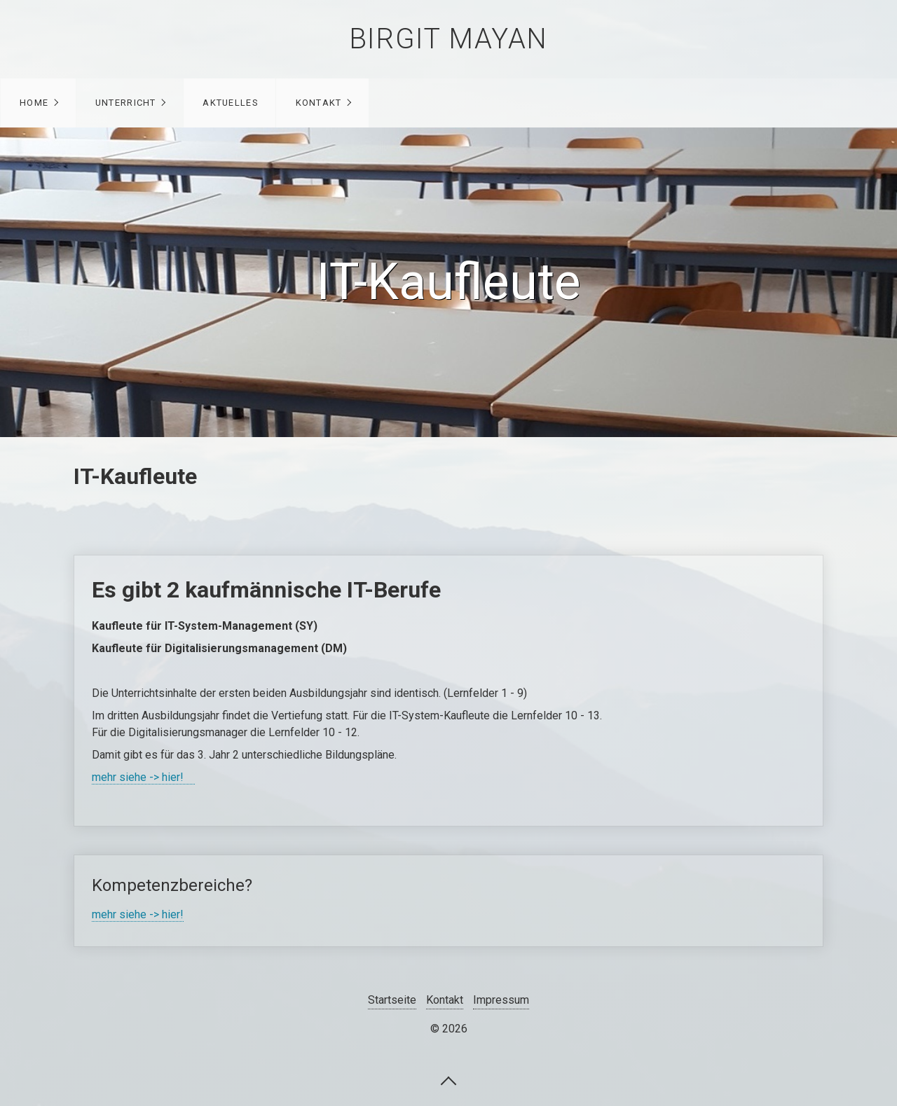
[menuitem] (38, 102)
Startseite (392, 1000)
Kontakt (319, 102)
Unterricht (125, 102)
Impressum (501, 1000)
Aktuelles (230, 102)
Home (34, 102)
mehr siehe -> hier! (143, 777)
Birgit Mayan (448, 38)
